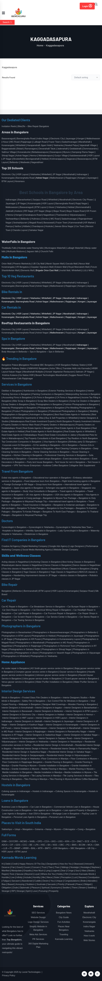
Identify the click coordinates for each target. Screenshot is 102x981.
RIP (13, 891)
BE (30, 845)
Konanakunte (24, 152)
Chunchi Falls (46, 251)
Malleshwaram (93, 138)
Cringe (70, 870)
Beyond (28, 874)
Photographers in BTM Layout (16, 636)
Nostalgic (74, 867)
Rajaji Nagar (81, 203)
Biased (10, 884)
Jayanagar (71, 138)
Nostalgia (85, 867)
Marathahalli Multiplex (33, 372)
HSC (43, 845)
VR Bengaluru (22, 267)
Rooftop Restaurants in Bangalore (26, 323)
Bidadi (20, 149)
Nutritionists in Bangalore (35, 391)
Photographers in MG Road (59, 642)
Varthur (17, 226)
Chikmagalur (69, 829)
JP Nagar (7, 159)
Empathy (28, 870)
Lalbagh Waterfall (75, 248)
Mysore (57, 829)
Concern (36, 867)
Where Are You (48, 874)
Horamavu (20, 181)
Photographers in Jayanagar (70, 636)
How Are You (66, 864)
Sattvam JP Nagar (84, 372)
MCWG (23, 841)
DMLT (80, 841)
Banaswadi (49, 222)
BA (49, 845)
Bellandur (14, 162)
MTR (40, 848)
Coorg (80, 829)
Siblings (65, 867)
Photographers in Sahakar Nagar (24, 649)
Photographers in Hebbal (43, 636)
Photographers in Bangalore (51, 408)
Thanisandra (62, 215)
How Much (39, 870)
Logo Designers (76, 546)
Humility (36, 877)
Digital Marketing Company (34, 546)
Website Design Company (66, 550)
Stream (82, 887)
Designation (52, 864)
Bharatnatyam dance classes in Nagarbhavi (22, 565)
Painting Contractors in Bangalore (48, 394)
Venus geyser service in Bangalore (18, 682)
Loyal (36, 874)
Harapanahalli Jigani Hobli (39, 145)
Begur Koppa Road (76, 211)
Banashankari (24, 200)
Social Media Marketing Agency (37, 550)
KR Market (89, 222)
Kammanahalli (76, 222)
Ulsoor (51, 207)
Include (27, 877)
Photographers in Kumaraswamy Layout (62, 639)
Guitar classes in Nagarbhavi (47, 569)
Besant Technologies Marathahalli (51, 375)
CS (73, 841)
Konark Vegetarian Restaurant (59, 372)
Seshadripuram (20, 222)
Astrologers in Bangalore (41, 414)
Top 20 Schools (13, 168)
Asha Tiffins (55, 368)
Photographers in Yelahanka (44, 656)
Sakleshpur (7, 829)
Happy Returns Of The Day (32, 864)
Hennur (33, 155)
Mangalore (27, 829)
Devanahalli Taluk (47, 149)
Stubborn (30, 884)
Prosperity (53, 891)
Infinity (19, 877)
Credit (15, 864)
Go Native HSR (26, 375)
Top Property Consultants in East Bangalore (45, 438)
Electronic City (57, 138)
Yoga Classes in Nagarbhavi (64, 572)
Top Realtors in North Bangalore (82, 438)
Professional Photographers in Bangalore (68, 411)
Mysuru (66, 152)
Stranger (6, 891)
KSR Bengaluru (60, 848)
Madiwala (24, 162)
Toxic (12, 874)
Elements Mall (27, 270)
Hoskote (49, 226)
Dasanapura (55, 152)
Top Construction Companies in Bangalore (22, 442)
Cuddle (37, 881)
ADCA (4, 845)
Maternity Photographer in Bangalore (19, 408)
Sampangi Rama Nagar (83, 152)
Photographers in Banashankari (16, 632)
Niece (49, 877)
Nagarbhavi (48, 215)
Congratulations (71, 881)
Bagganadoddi (8, 149)
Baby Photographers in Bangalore (46, 404)
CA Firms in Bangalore (44, 397)
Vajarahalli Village (88, 145)
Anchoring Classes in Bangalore (46, 562)
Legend (55, 870)
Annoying (20, 884)
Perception (66, 877)
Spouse (19, 874)
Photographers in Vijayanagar (86, 653)
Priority (61, 884)
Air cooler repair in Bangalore (15, 668)
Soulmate (41, 884)
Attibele (26, 226)
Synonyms (56, 887)
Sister (56, 877)
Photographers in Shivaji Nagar (56, 649)
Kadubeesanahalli (77, 155)
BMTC (48, 848)
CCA (46, 841)
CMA (97, 845)
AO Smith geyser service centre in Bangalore (52, 668)
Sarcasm (16, 881)
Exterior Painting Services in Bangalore (67, 391)
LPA (36, 845)
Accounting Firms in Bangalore (17, 397)
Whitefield (20, 145)
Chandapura (37, 226)
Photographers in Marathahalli (30, 642)
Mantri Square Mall (55, 264)
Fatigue (6, 881)
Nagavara (71, 159)
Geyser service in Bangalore (73, 672)
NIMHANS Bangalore (38, 368)
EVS (94, 841)
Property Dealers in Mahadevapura (57, 425)
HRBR (26, 848)
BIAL (33, 848)
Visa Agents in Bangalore (55, 442)
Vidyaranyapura (76, 215)
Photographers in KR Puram (27, 639)
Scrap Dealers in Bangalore (16, 404)
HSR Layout (94, 155)
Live (12, 877)
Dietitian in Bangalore (12, 391)
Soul (77, 870)
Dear (63, 870)
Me (43, 877)
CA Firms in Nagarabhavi (68, 397)
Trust (44, 867)
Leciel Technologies (31, 972)
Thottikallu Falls (9, 248)
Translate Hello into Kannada (76, 368)
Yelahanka (58, 145)
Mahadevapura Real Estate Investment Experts (32, 421)
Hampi (48, 829)
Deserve (6, 867)
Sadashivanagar (69, 142)
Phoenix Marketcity (22, 264)
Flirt (66, 874)
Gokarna (39, 829)
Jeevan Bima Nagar (64, 226)
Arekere (18, 211)
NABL (32, 841)
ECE (87, 841)
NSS (55, 845)
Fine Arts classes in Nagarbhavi (18, 569)
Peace (79, 884)
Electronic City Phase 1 (84, 200)
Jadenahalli (62, 149)
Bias (4, 884)
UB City (91, 848)
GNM (4, 841)
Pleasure (35, 887)
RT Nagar (39, 211)
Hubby (60, 874)
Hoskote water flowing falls (30, 248)
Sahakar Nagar (36, 230)
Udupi (17, 829)
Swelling (91, 887)
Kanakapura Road (33, 215)
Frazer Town (54, 142)
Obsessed (78, 864)
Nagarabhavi (37, 162)
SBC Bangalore (77, 848)
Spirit (28, 891)
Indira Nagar (43, 138)
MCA (90, 845)
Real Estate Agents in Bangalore (38, 428)
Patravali (70, 884)
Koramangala (8, 145)
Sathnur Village (9, 152)
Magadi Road (35, 222)
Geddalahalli (75, 149)
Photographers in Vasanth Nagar (55, 653)
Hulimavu (35, 219)
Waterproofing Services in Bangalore (83, 394)
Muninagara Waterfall (55, 248)
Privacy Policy (8, 975)
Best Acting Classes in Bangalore (78, 562)
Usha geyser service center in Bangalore (42, 678)
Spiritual (45, 887)
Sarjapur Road (39, 200)
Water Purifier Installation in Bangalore (54, 682)
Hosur (5, 142)
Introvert (89, 864)
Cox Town (79, 226)
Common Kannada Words (82, 874)
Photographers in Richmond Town (59, 646)
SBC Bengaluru (47, 365)
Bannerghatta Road (26, 138)
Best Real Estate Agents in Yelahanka (72, 414)
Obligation (6, 887)
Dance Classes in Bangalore (57, 565)
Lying (47, 870)
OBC (62, 845)
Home (40, 45)
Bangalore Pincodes (29, 365)
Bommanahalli (83, 207)
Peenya (9, 226)
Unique (59, 881)
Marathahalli (84, 142)
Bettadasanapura (40, 152)
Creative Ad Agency (11, 546)
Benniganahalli (33, 159)
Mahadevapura (46, 155)
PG (67, 845)
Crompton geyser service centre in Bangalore (36, 672)
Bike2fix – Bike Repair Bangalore (33, 126)
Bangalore (6, 591)
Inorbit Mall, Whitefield (70, 270)
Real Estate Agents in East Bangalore (73, 428)
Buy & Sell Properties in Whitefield (61, 418)
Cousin (27, 867)
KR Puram (91, 211)
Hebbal (44, 159)
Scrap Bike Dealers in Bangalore (53, 401)
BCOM (82, 845)
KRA (67, 841)
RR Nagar (28, 211)
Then (50, 867)
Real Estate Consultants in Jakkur (60, 435)
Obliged (87, 884)
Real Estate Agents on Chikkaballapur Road (22, 435)
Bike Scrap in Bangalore (24, 401)
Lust (75, 877)
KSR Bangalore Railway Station (71, 365)
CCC (24, 845)
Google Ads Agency (58, 546)
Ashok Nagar (22, 155)
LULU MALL (88, 270)
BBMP (17, 848)
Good (19, 867)
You (52, 881)
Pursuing (43, 891)
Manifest (6, 870)
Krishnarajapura (57, 159)
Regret (5, 874)
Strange (20, 891)
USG (60, 841)
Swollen (66, 887)
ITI (11, 848)
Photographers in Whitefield (16, 656)
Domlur (45, 219)
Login (87, 5)
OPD (39, 841)
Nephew (95, 867)
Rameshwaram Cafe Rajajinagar (18, 378)
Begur (49, 211)
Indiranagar (81, 174)
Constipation (94, 877)
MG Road (14, 142)
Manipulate (16, 870)
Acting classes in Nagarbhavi (15, 562)
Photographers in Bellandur (84, 632)
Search (7, 22)
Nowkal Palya (71, 145)
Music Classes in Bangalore (76, 569)
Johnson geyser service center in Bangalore (56, 675)
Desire (46, 881)
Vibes (84, 870)
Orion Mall (6, 264)
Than (57, 867)
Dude (15, 887)
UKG (53, 841)
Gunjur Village (61, 155)
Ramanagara (31, 149)
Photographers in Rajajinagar (28, 646)
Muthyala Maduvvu (16, 251)
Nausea (82, 877)
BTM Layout (7, 181)
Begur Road (59, 211)
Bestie (91, 870)
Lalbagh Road (40, 142)
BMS (74, 845)
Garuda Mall (71, 264)
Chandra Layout (19, 230)
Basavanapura (84, 159)
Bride (83, 881)
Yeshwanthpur (12, 219)
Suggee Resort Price (79, 375)
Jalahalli (9, 211)
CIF (11, 845)
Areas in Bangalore (15, 132)
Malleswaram (12, 207)
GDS (18, 845)
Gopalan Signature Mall (42, 267)
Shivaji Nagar (8, 155)
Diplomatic (25, 887)
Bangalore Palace (10, 365)
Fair (13, 867)
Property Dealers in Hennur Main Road (21, 425)
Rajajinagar (26, 142)
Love (34, 891)
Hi (3, 864)
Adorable (91, 881)
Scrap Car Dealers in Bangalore (85, 401)
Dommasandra (90, 149)
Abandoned (27, 881)
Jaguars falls (33, 251)
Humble (5, 877)
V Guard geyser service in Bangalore (80, 678)
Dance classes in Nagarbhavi (86, 565)
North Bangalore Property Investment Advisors (78, 421)
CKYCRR (13, 841)
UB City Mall (38, 264)
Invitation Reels (9, 126)
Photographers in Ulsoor (26, 653)
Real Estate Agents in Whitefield (79, 431)
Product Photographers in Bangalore (30, 411)
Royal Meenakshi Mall (78, 267)
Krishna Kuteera (9, 375)
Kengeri (81, 138)
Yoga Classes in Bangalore (36, 572)
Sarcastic (51, 884)
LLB (5, 848)
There (74, 887)
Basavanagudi (8, 138)
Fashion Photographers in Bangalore (81, 404)
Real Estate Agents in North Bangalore (44, 431)
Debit (7, 864)
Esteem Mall (61, 267)
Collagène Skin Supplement (82, 465)
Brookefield (18, 159)
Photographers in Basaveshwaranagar (51, 632)
